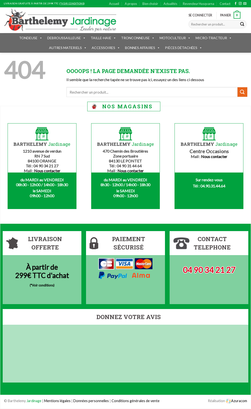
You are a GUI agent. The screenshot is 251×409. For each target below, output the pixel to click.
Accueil (114, 4)
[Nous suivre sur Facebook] (235, 3)
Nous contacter (47, 170)
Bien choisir (150, 4)
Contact (225, 4)
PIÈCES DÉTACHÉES (183, 48)
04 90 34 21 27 (209, 270)
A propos (131, 4)
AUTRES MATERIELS (68, 48)
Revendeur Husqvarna (198, 4)
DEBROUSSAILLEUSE (66, 38)
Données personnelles (91, 401)
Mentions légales (57, 401)
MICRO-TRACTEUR (214, 38)
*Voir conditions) (42, 285)
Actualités (170, 4)
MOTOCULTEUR (175, 38)
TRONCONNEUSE (138, 38)
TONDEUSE (30, 38)
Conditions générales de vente (136, 401)
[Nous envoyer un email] (244, 3)
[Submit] (242, 24)
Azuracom (236, 401)
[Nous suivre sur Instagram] (240, 3)
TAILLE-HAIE (103, 38)
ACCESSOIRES (106, 48)
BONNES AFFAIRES (142, 48)
